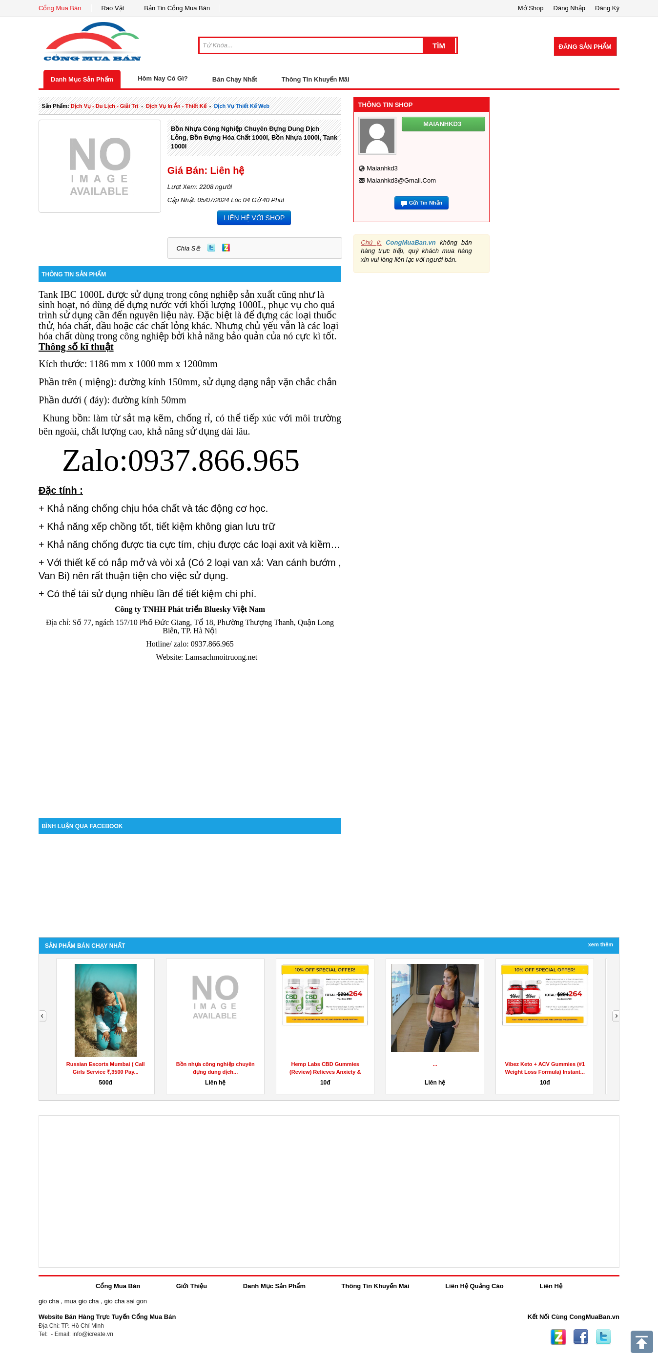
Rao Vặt (113, 8)
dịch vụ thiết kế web (241, 106)
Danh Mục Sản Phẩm (82, 79)
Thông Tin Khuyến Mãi (316, 79)
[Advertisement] (190, 735)
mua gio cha (81, 1301)
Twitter (211, 247)
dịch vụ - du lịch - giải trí (104, 106)
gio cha (49, 1301)
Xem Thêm (600, 944)
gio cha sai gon (125, 1301)
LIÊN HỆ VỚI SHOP (254, 218)
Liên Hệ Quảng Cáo (474, 1286)
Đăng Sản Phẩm (585, 46)
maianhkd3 (382, 168)
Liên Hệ (550, 1286)
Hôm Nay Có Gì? (163, 78)
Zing (226, 247)
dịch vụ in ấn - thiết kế (176, 106)
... (435, 1064)
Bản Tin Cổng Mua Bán (177, 8)
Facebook (581, 1337)
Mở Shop (531, 8)
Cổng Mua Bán (60, 8)
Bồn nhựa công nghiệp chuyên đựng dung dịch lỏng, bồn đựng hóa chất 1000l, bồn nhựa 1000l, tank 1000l (254, 137)
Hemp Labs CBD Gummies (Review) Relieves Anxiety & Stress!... (325, 1072)
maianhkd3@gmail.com (401, 180)
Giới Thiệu (191, 1286)
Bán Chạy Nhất (234, 79)
